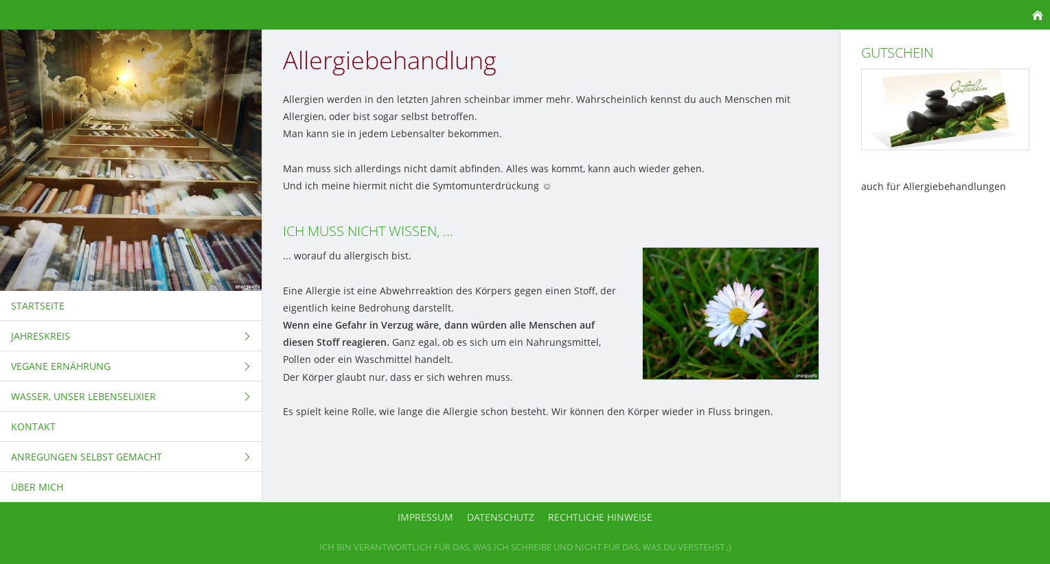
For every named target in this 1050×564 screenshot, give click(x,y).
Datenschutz (500, 517)
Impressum (425, 517)
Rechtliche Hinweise (600, 517)
